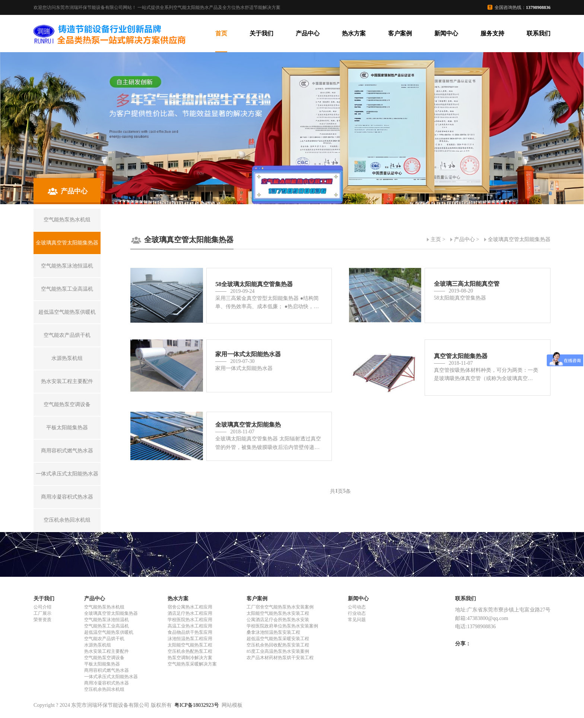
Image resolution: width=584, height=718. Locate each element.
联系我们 (538, 33)
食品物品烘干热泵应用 (190, 632)
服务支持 (492, 33)
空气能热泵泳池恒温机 (106, 619)
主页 (436, 239)
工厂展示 (42, 613)
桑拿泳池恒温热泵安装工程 (273, 632)
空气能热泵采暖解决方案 (192, 664)
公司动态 (357, 607)
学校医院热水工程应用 (190, 619)
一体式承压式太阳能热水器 (111, 676)
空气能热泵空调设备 (104, 657)
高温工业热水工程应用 (190, 626)
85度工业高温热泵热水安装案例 (278, 651)
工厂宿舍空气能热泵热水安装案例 (280, 607)
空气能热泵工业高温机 (106, 626)
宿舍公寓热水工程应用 (190, 607)
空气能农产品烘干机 (104, 638)
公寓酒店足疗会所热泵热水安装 (278, 619)
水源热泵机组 (97, 645)
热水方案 (354, 33)
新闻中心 (446, 33)
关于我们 (261, 33)
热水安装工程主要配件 (106, 651)
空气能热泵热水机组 (104, 607)
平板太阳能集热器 (102, 664)
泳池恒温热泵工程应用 (190, 638)
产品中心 (308, 33)
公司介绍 (42, 607)
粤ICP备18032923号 (196, 705)
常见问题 (357, 619)
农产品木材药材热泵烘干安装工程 (280, 657)
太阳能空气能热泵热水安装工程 (278, 613)
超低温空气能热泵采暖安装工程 (278, 638)
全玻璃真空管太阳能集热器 (519, 239)
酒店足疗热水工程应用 (190, 613)
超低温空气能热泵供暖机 (108, 632)
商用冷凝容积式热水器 (106, 683)
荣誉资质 (42, 619)
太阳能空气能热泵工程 (190, 645)
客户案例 (400, 33)
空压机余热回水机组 (104, 689)
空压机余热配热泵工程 (190, 651)
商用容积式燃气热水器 (106, 670)
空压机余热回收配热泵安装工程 (278, 645)
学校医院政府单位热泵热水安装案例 (282, 626)
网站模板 (232, 705)
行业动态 (357, 613)
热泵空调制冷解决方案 (190, 657)
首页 (221, 33)
